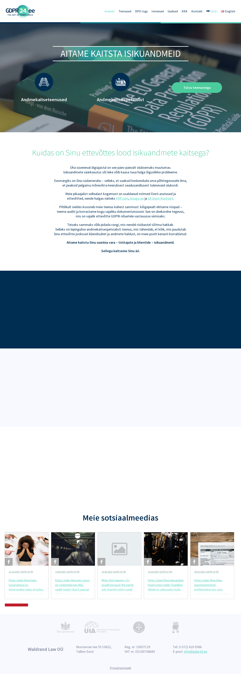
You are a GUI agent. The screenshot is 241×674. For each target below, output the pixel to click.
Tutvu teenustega (197, 87)
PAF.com (122, 197)
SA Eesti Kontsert (160, 197)
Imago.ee (137, 197)
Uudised (173, 11)
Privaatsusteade (120, 668)
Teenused (125, 11)
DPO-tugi (141, 11)
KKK (184, 11)
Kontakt (197, 11)
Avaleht (110, 11)
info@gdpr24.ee (195, 651)
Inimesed (158, 11)
